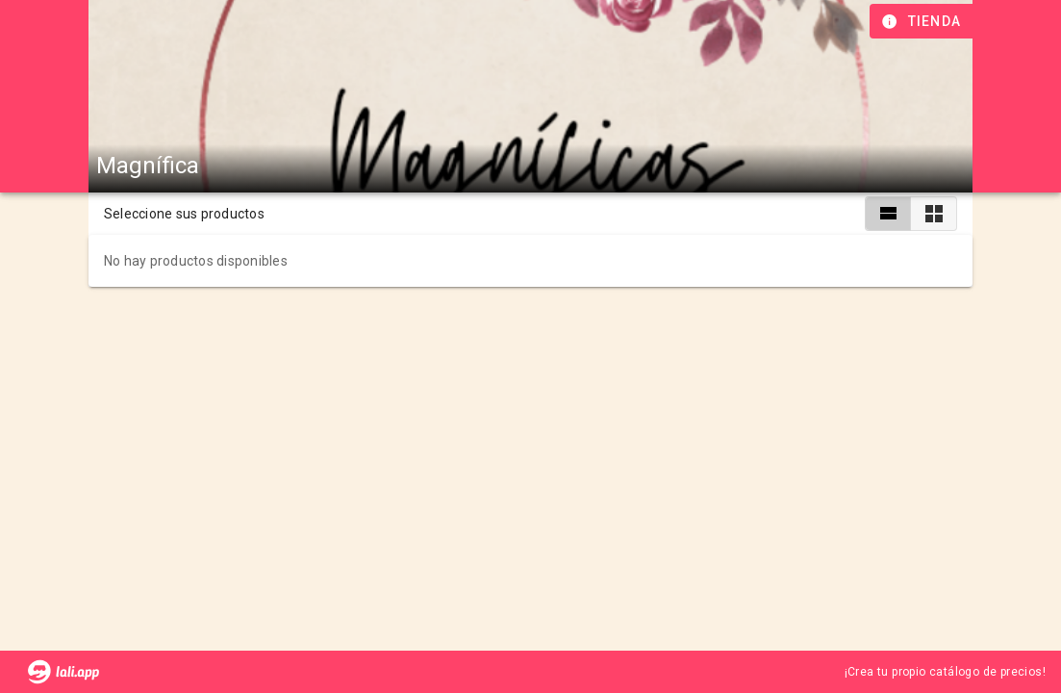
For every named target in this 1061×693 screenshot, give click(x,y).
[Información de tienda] (923, 21)
